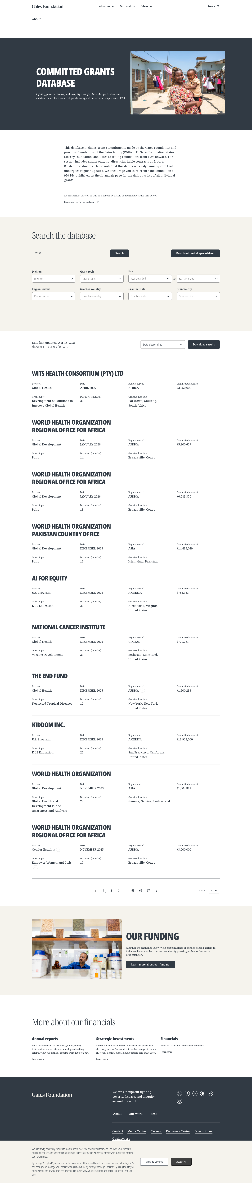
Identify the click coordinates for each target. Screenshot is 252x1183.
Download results (201, 345)
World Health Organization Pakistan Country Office (71, 530)
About (36, 19)
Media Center (136, 1131)
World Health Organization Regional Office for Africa (71, 426)
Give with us (203, 1131)
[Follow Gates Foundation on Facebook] (187, 1093)
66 (140, 890)
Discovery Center (178, 1131)
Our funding (152, 936)
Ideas (153, 1114)
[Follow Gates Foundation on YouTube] (210, 1093)
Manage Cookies (154, 1163)
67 (148, 890)
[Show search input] (214, 6)
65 (133, 890)
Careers (156, 1131)
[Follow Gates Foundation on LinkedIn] (195, 1093)
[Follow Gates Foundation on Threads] (179, 1101)
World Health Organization (71, 773)
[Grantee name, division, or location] (70, 253)
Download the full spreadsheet (195, 253)
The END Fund (50, 675)
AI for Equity (50, 578)
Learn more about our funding (150, 964)
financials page (111, 175)
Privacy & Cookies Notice (91, 1172)
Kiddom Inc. (48, 724)
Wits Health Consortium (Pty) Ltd (77, 373)
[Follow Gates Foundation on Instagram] (203, 1093)
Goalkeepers (121, 1138)
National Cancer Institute (68, 626)
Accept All (181, 1163)
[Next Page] (156, 890)
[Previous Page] (96, 890)
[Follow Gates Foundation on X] (179, 1093)
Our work (136, 1114)
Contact (117, 1131)
